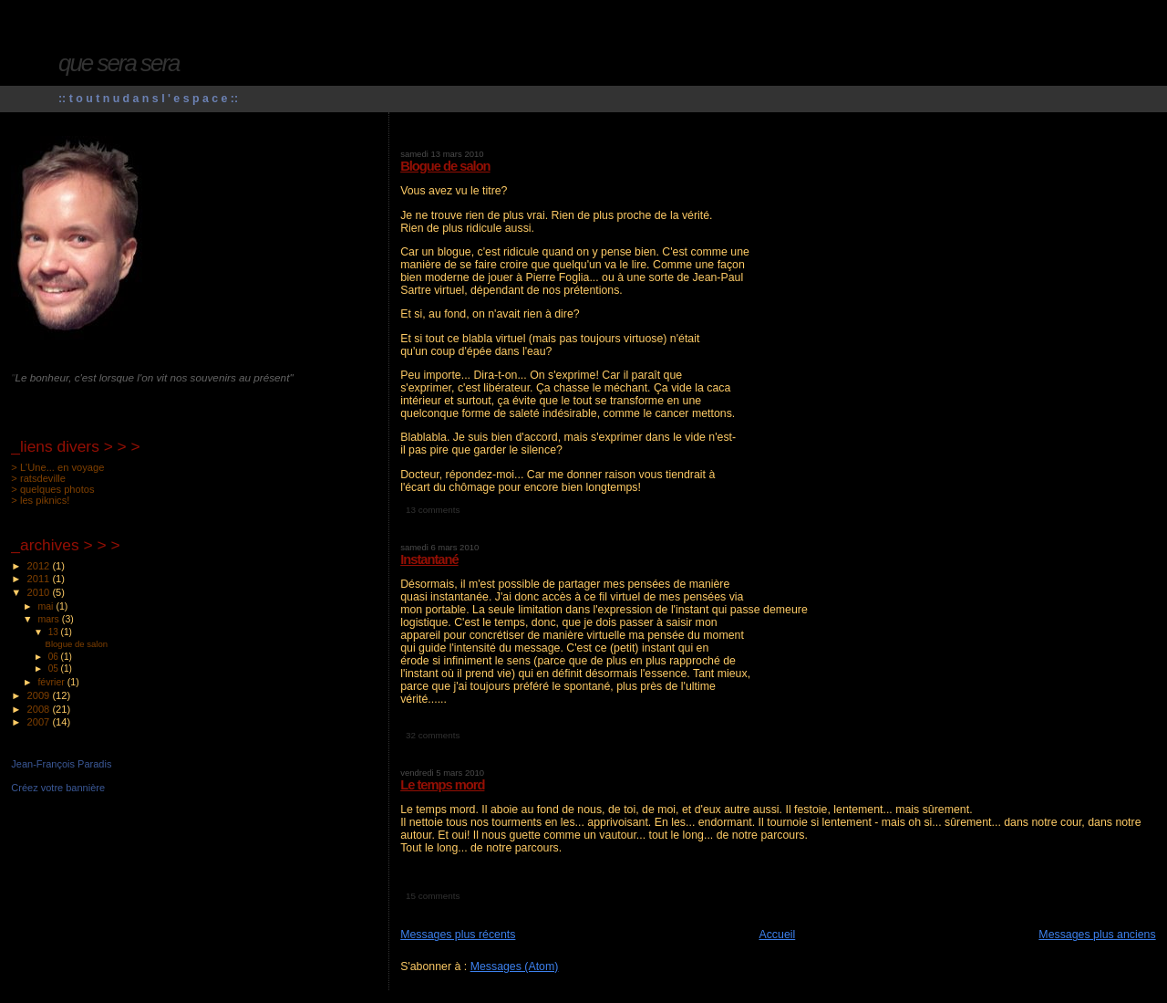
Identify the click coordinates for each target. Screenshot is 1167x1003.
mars (49, 618)
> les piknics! (40, 500)
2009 (40, 695)
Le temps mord (442, 785)
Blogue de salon (445, 166)
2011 (40, 578)
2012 (40, 565)
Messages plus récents (457, 934)
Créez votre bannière (58, 787)
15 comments (433, 896)
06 (54, 657)
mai (46, 606)
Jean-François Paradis (61, 763)
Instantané (429, 559)
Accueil (777, 934)
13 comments (433, 510)
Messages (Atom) (514, 966)
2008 (40, 709)
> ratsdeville (38, 478)
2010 (40, 592)
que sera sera (119, 63)
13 (54, 632)
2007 (40, 721)
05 (54, 668)
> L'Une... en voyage (57, 467)
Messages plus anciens (1096, 934)
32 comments (433, 735)
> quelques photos (52, 489)
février (52, 681)
